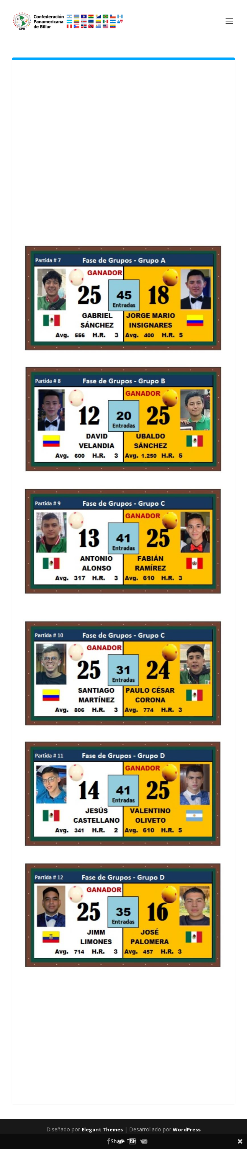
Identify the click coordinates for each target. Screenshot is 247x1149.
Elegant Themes (102, 1129)
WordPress (187, 1129)
